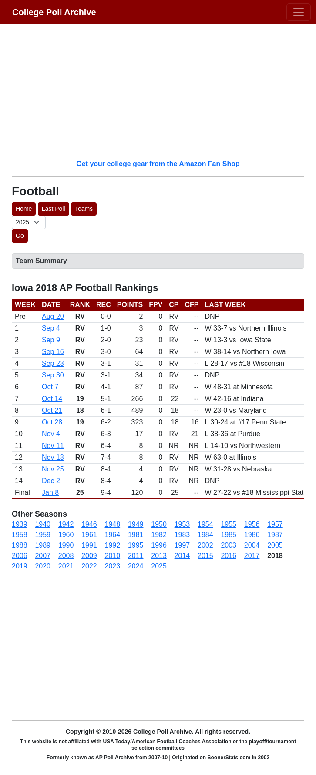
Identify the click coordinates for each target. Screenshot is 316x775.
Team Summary (41, 260)
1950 (159, 524)
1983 (182, 534)
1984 (205, 534)
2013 (159, 555)
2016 (228, 555)
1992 (113, 545)
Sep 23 (53, 363)
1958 (19, 534)
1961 (89, 534)
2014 (182, 555)
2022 (89, 566)
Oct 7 (50, 387)
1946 (89, 524)
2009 (89, 555)
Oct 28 (52, 422)
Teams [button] (84, 208)
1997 (182, 545)
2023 (113, 566)
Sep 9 (51, 340)
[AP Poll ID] (29, 222)
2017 (252, 555)
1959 (42, 534)
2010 (113, 555)
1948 (113, 524)
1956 (252, 524)
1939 (19, 524)
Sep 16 (53, 351)
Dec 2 (51, 480)
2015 (205, 555)
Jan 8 (50, 492)
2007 (42, 555)
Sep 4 (51, 328)
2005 (275, 545)
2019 (19, 566)
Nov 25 (53, 469)
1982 (159, 534)
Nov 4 (51, 434)
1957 (275, 524)
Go (20, 235)
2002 (205, 545)
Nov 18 (53, 457)
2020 (42, 566)
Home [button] (24, 208)
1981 (136, 534)
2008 (66, 555)
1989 (42, 545)
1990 (66, 545)
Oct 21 (52, 410)
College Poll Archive (54, 12)
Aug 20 (53, 316)
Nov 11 (53, 445)
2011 (136, 555)
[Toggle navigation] (298, 12)
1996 (159, 545)
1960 (66, 534)
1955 (228, 524)
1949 (136, 524)
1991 (89, 545)
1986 (252, 534)
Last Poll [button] (53, 208)
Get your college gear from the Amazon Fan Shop (157, 163)
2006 (19, 555)
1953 (182, 524)
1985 (228, 534)
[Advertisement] (163, 91)
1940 (42, 524)
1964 (113, 534)
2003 (228, 545)
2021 (66, 566)
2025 (159, 566)
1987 (275, 534)
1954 (205, 524)
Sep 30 (53, 375)
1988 (19, 545)
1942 (66, 524)
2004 (252, 545)
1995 (136, 545)
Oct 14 (52, 398)
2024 (136, 566)
